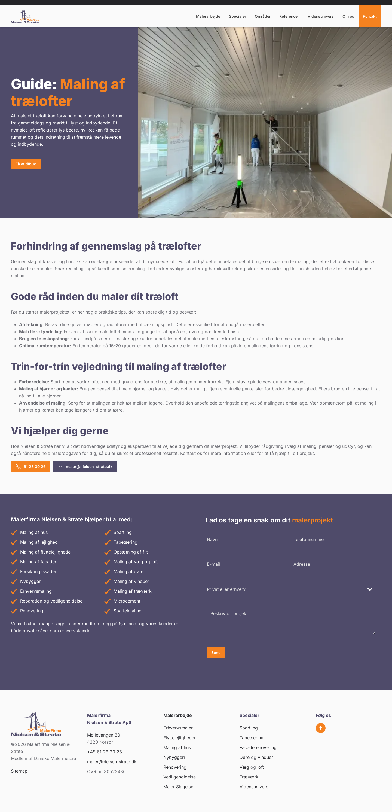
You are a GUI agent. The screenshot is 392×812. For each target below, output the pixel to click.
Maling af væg (128, 561)
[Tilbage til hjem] (25, 16)
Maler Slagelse (178, 786)
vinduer (265, 757)
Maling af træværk (133, 591)
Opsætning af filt (131, 552)
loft (154, 561)
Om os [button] (348, 16)
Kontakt (370, 16)
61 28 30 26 (31, 466)
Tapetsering (125, 542)
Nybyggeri (31, 581)
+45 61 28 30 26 (104, 752)
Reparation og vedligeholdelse (51, 601)
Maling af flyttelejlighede (45, 552)
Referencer (289, 16)
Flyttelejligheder (179, 737)
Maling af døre (128, 571)
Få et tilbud (26, 164)
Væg (244, 767)
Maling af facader (38, 561)
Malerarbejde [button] (208, 16)
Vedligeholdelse (179, 777)
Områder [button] (263, 16)
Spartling (123, 532)
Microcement (127, 601)
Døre (245, 757)
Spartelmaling (128, 610)
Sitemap (19, 771)
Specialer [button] (237, 16)
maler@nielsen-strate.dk (85, 466)
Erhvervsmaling (36, 591)
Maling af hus (34, 532)
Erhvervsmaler (178, 728)
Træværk (249, 777)
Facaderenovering (258, 747)
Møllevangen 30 (103, 735)
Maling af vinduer (131, 581)
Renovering (31, 610)
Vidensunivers (321, 16)
